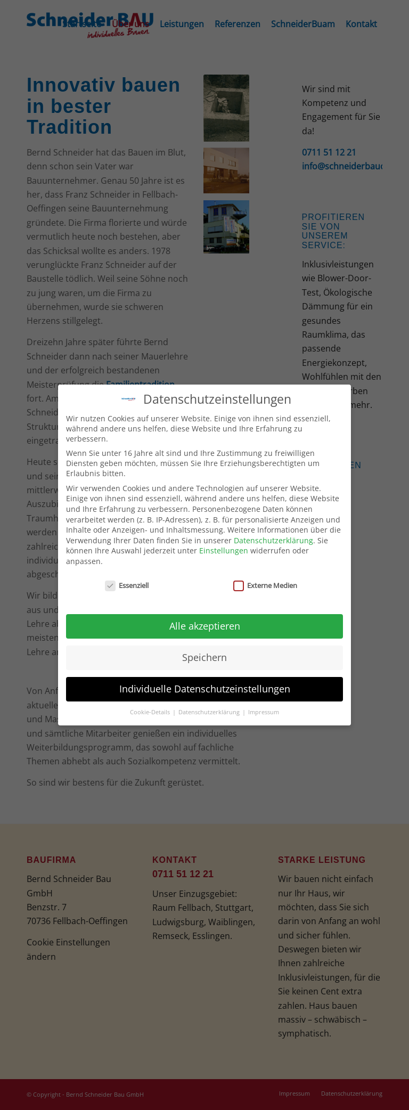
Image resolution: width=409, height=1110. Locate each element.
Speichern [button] (204, 655)
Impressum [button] (263, 710)
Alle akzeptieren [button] (204, 624)
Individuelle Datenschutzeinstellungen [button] (204, 687)
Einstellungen (223, 549)
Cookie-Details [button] (150, 710)
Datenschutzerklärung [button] (209, 710)
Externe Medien (265, 583)
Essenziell (127, 583)
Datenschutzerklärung (273, 538)
